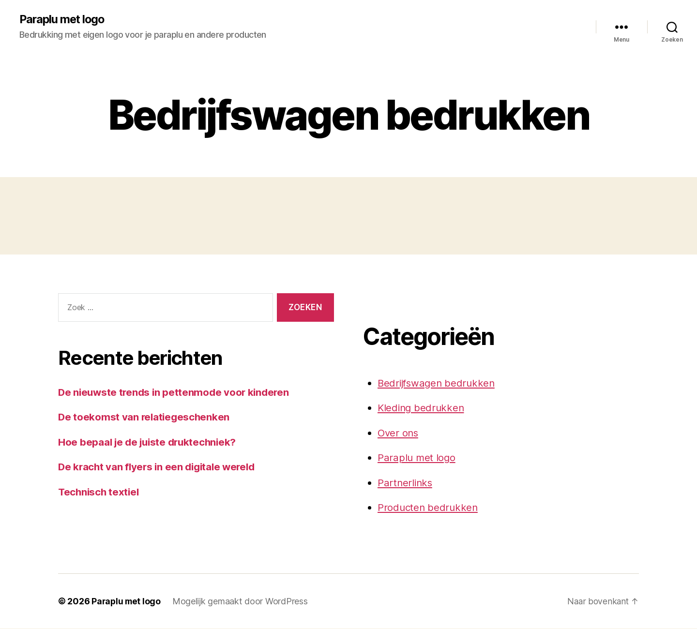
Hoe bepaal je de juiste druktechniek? (150, 442)
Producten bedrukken (429, 508)
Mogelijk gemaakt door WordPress (242, 602)
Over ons (399, 433)
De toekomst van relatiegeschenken (145, 417)
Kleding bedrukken (422, 408)
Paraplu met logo (63, 19)
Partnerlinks (406, 483)
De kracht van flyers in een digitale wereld (159, 467)
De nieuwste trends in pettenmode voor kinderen (176, 392)
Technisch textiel (99, 492)
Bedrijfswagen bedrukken (438, 383)
